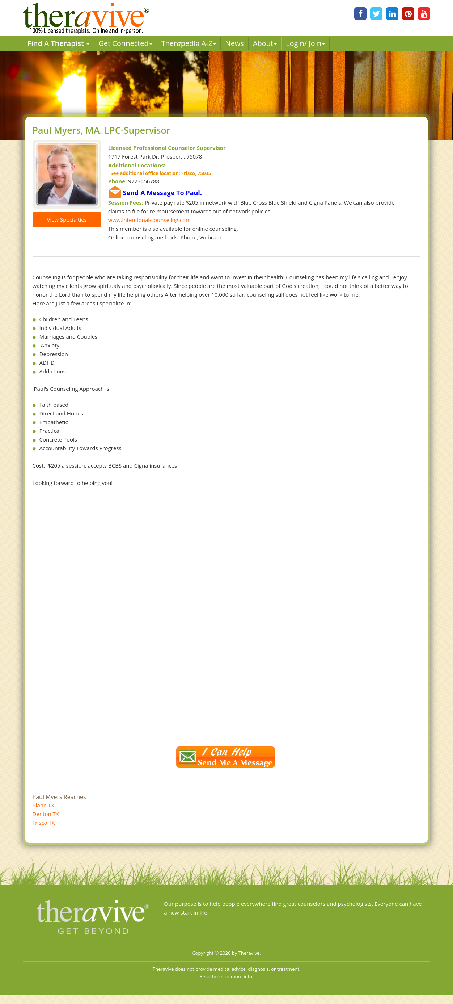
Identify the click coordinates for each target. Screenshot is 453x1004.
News (234, 43)
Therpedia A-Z (188, 43)
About (265, 43)
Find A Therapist (58, 43)
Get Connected (125, 43)
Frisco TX (44, 822)
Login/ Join (305, 43)
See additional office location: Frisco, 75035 (159, 173)
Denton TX (46, 813)
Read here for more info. (227, 976)
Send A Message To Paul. (162, 193)
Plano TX (43, 805)
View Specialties (66, 219)
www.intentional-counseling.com (149, 219)
